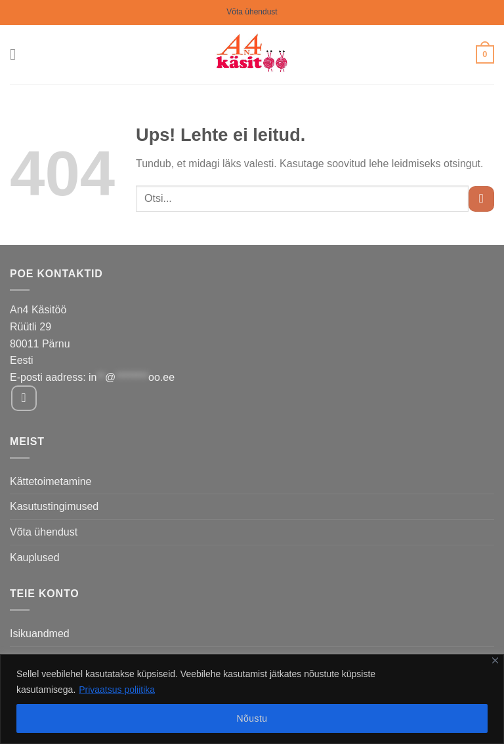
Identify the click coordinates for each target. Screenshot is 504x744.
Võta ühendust (251, 11)
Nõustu (252, 718)
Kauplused (35, 557)
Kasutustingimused (54, 506)
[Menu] (18, 54)
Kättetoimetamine (51, 481)
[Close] (495, 660)
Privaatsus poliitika (117, 689)
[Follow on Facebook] (24, 398)
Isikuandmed (40, 633)
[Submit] (481, 199)
